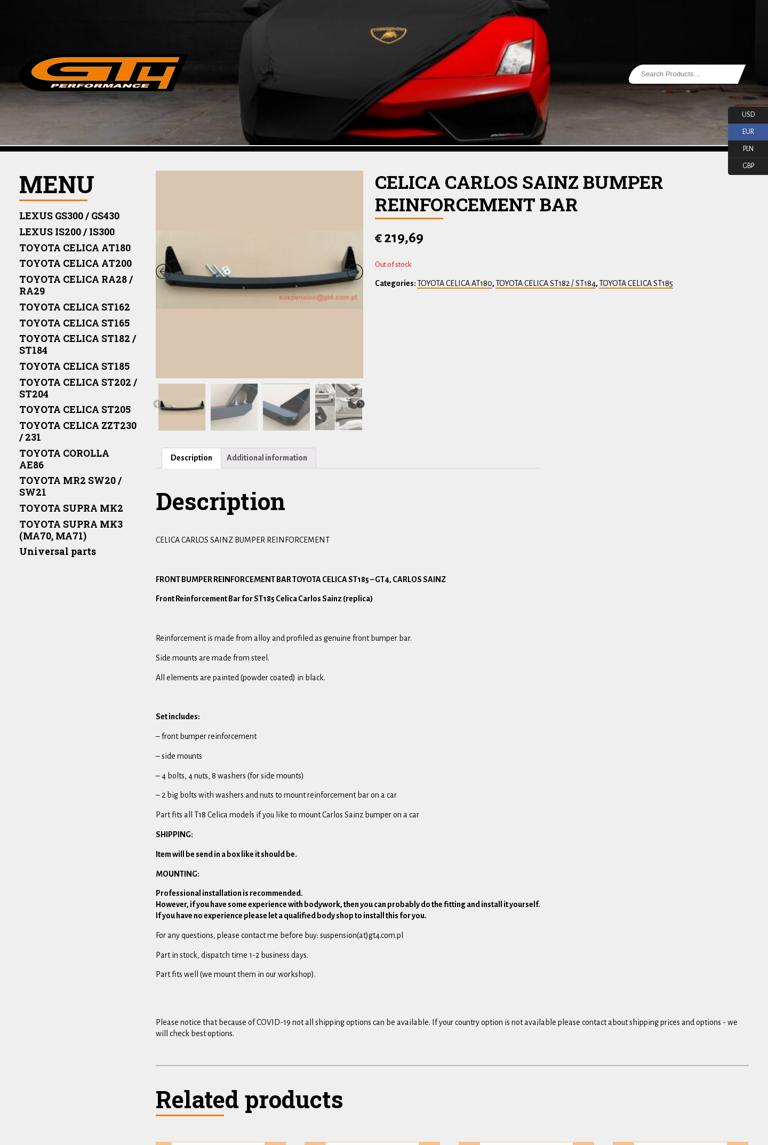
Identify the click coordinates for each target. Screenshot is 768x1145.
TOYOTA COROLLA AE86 (64, 459)
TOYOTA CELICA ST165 (74, 323)
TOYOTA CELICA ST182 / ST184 (77, 344)
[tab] (191, 458)
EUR (741, 132)
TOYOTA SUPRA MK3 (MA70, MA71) (71, 530)
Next (360, 404)
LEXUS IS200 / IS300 (67, 232)
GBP (741, 166)
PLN (741, 149)
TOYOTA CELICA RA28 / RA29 (76, 285)
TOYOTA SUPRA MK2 (71, 508)
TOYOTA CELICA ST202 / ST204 (78, 388)
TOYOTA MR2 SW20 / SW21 (70, 486)
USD (741, 115)
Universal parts (57, 551)
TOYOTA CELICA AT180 (75, 248)
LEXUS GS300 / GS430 (69, 216)
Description (191, 458)
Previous (157, 404)
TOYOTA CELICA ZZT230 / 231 (78, 431)
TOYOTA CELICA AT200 (75, 263)
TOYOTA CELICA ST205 (75, 409)
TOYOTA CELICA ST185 (74, 366)
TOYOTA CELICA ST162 (74, 307)
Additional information (267, 458)
